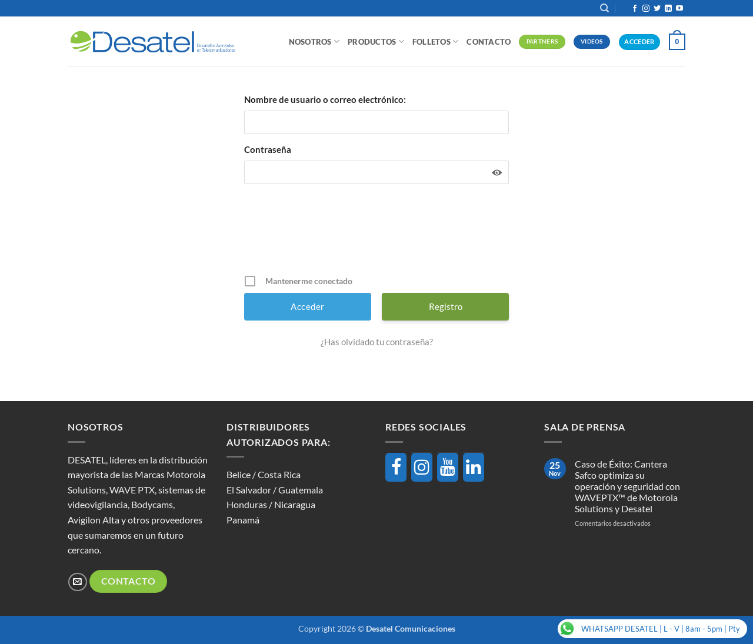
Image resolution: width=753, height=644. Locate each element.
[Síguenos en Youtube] (679, 9)
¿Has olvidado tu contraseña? (377, 341)
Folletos (435, 41)
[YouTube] (447, 467)
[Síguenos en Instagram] (645, 9)
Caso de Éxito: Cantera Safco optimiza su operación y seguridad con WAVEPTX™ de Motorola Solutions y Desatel (627, 486)
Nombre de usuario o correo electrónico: (325, 99)
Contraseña (267, 149)
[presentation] (377, 233)
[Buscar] (604, 8)
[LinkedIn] (473, 467)
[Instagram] (421, 467)
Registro (445, 306)
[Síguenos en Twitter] (657, 9)
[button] (677, 41)
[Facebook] (396, 467)
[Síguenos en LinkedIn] (668, 9)
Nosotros (314, 41)
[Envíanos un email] (77, 582)
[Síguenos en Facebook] (634, 9)
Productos (376, 41)
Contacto (489, 41)
